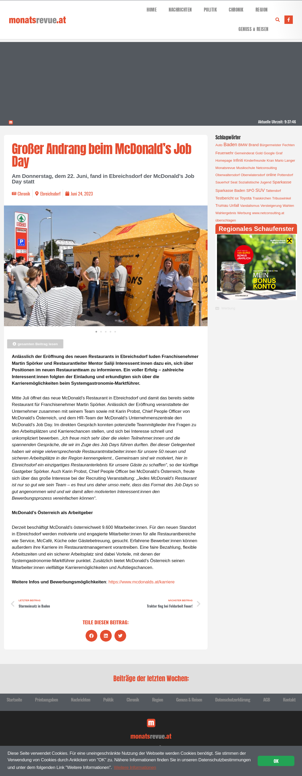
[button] (278, 20)
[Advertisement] (151, 78)
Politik (210, 10)
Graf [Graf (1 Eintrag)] (279, 153)
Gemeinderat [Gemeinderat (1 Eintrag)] (244, 153)
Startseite (14, 699)
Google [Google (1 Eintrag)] (269, 153)
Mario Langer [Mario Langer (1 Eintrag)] (285, 160)
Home (152, 10)
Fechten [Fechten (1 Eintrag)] (288, 145)
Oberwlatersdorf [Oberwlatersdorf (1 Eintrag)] (253, 175)
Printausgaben (46, 699)
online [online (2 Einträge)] (271, 175)
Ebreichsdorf (50, 193)
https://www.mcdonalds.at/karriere (142, 581)
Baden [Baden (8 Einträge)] (230, 144)
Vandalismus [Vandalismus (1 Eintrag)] (249, 206)
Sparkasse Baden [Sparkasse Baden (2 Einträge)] (230, 190)
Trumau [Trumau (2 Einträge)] (221, 205)
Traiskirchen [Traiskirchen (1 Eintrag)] (262, 198)
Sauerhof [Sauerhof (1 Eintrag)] (222, 182)
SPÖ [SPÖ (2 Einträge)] (250, 190)
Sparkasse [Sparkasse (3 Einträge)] (281, 182)
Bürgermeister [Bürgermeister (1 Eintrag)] (270, 145)
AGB (266, 699)
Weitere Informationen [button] (135, 767)
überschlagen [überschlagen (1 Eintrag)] (225, 220)
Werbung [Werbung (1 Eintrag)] (244, 213)
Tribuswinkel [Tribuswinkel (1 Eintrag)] (281, 198)
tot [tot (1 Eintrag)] (237, 198)
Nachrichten (180, 10)
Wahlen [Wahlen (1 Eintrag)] (288, 206)
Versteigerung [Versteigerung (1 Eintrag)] (271, 206)
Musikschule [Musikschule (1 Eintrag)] (245, 168)
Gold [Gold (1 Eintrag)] (258, 153)
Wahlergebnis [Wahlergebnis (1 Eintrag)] (225, 213)
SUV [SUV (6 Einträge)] (259, 190)
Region (262, 10)
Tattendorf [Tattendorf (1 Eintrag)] (273, 191)
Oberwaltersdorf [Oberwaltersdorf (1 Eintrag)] (227, 175)
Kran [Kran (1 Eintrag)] (270, 160)
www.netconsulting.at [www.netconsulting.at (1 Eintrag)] (268, 213)
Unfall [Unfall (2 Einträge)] (234, 205)
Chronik (236, 10)
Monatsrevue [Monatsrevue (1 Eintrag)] (225, 168)
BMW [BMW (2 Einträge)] (242, 145)
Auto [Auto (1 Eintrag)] (218, 145)
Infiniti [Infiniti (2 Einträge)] (238, 160)
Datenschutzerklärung (232, 699)
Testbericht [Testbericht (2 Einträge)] (224, 198)
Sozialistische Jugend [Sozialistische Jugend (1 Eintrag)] (255, 182)
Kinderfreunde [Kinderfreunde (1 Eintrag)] (255, 160)
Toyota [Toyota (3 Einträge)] (245, 198)
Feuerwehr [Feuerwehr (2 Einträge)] (224, 153)
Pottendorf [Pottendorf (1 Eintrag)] (285, 175)
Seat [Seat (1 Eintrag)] (233, 182)
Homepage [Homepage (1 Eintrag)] (223, 160)
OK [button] (276, 761)
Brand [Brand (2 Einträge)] (254, 145)
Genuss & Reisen (253, 29)
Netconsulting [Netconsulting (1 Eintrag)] (266, 168)
